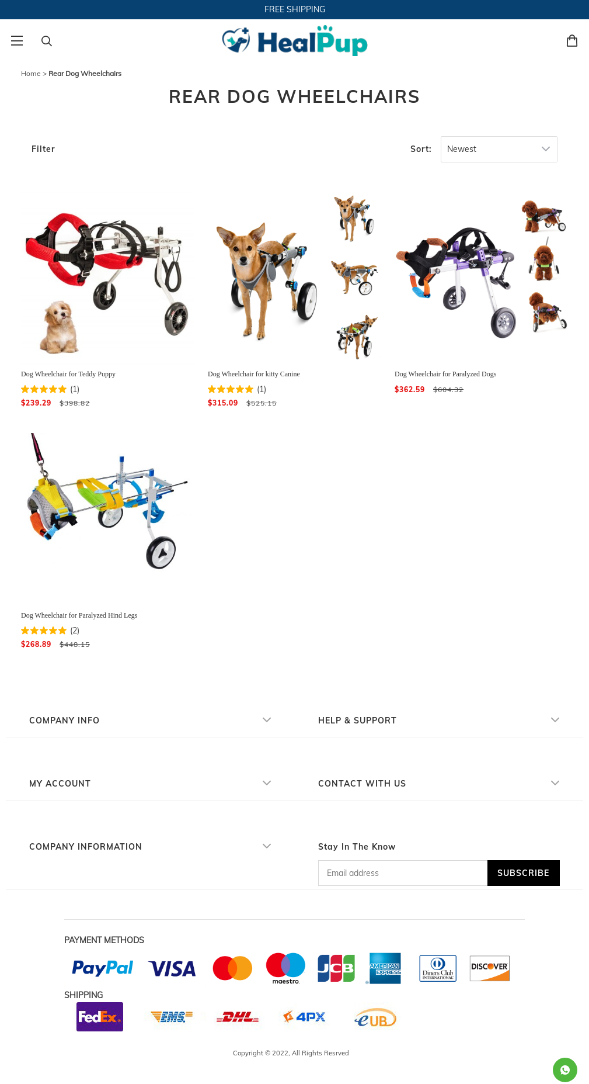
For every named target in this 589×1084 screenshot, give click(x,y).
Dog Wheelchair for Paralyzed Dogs (445, 374)
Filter (43, 149)
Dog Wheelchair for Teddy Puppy (68, 374)
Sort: (421, 149)
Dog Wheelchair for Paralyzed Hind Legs (79, 615)
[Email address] (402, 873)
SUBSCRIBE (523, 873)
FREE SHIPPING (294, 9)
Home (31, 73)
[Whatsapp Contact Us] (565, 1070)
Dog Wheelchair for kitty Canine (254, 374)
